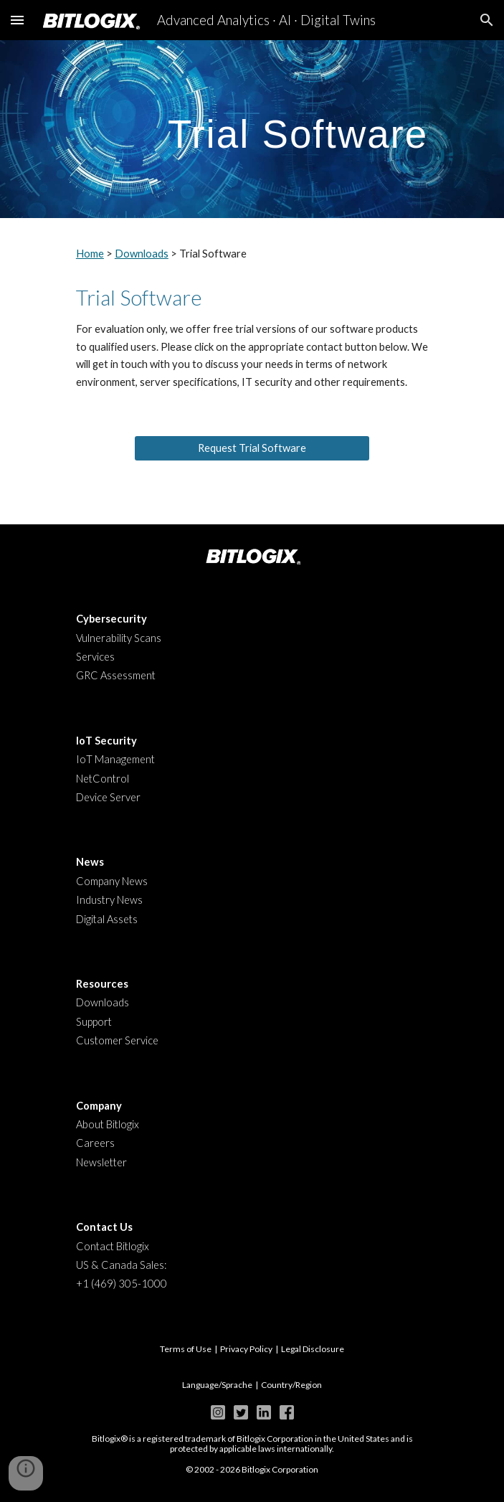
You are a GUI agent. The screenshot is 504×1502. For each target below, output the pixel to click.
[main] (252, 129)
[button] (17, 19)
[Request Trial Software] (252, 448)
